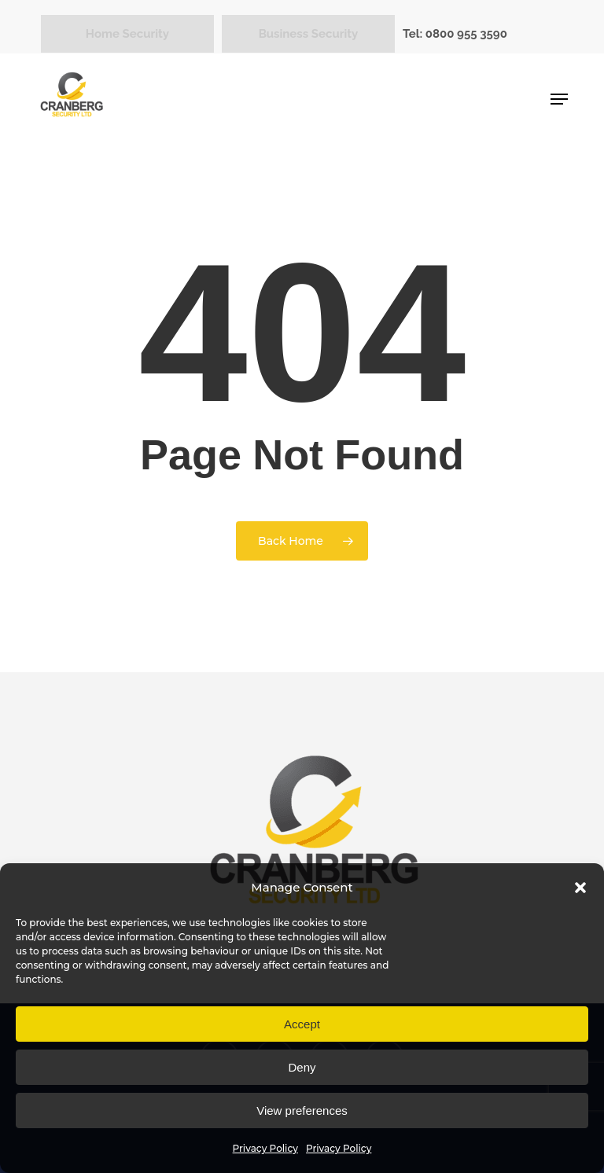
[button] (580, 887)
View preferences (302, 1110)
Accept (302, 1024)
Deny (301, 1067)
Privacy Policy (265, 1148)
